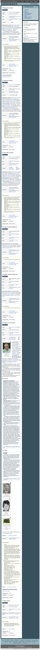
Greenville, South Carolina (15, 172)
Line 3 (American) (12, 64)
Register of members (22, 641)
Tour (19, 1)
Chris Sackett (22, 646)
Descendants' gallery (28, 13)
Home (3, 640)
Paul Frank (12, 12)
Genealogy (22, 640)
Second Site (23, 648)
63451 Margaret (6, 76)
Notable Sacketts (27, 14)
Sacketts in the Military (13, 535)
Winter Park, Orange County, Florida (8, 180)
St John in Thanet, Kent (10, 613)
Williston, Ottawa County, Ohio (9, 294)
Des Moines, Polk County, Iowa (12, 360)
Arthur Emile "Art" (13, 327)
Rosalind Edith (10, 244)
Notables (10, 641)
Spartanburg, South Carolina (7, 28)
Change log (35, 1)
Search (31, 1)
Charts (25, 15)
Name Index (27, 1)
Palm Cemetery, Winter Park (15, 181)
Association (7, 640)
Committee (12, 640)
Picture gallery (15, 641)
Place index (26, 12)
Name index (26, 9)
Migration (6, 641)
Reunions (34, 641)
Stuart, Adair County (17, 334)
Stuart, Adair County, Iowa (10, 370)
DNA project (17, 640)
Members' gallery (27, 18)
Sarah (11, 606)
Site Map (22, 1)
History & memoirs (28, 640)
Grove (12, 372)
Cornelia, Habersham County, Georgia (8, 100)
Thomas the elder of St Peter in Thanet (14, 251)
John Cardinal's (20, 648)
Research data (29, 641)
